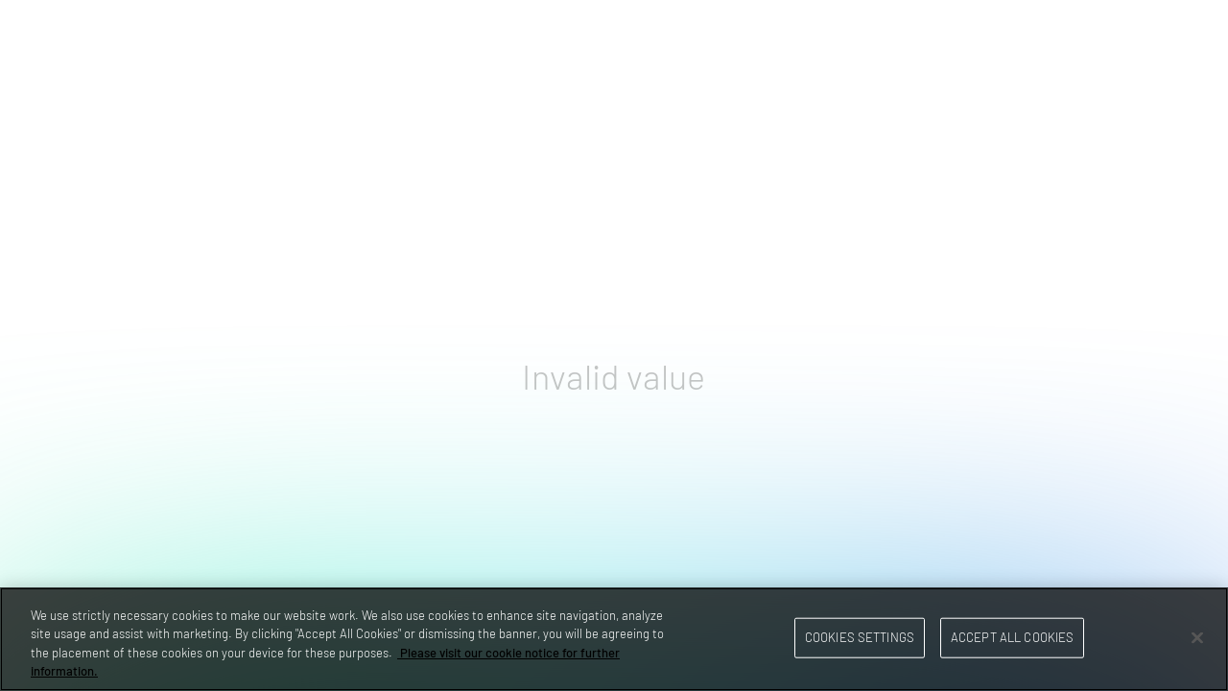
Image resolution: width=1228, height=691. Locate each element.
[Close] (1197, 637)
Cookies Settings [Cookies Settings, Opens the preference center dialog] (859, 637)
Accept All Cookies (1012, 637)
